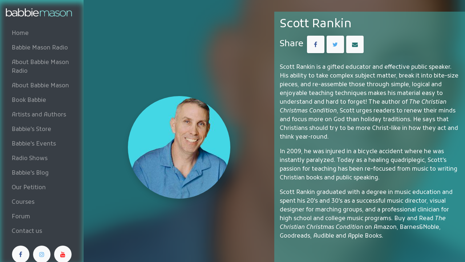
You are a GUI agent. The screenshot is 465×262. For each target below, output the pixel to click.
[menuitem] (42, 33)
